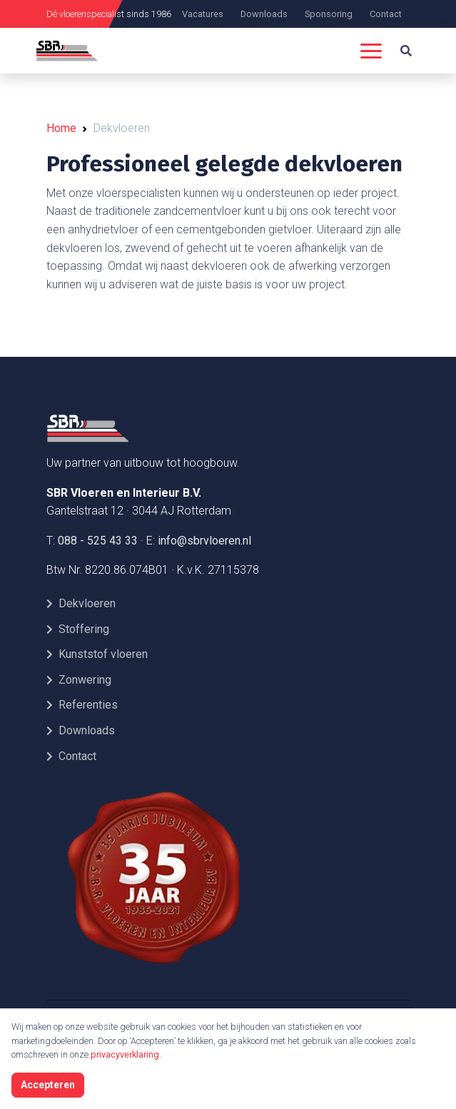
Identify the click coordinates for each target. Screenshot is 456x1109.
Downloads (264, 14)
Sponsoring (329, 14)
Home (61, 128)
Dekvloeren (81, 603)
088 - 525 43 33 (98, 540)
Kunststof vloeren (97, 654)
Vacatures (202, 14)
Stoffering (77, 629)
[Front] (153, 428)
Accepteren (48, 1084)
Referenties (82, 705)
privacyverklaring (125, 1054)
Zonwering (78, 680)
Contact (386, 14)
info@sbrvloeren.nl (204, 540)
